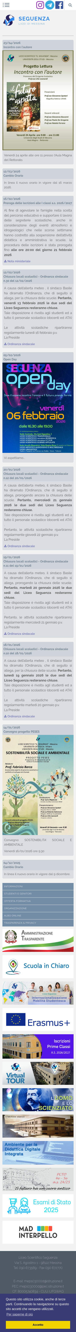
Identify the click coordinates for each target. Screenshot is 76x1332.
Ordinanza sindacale (19, 344)
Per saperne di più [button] (19, 1314)
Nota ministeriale (17, 261)
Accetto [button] (38, 1324)
